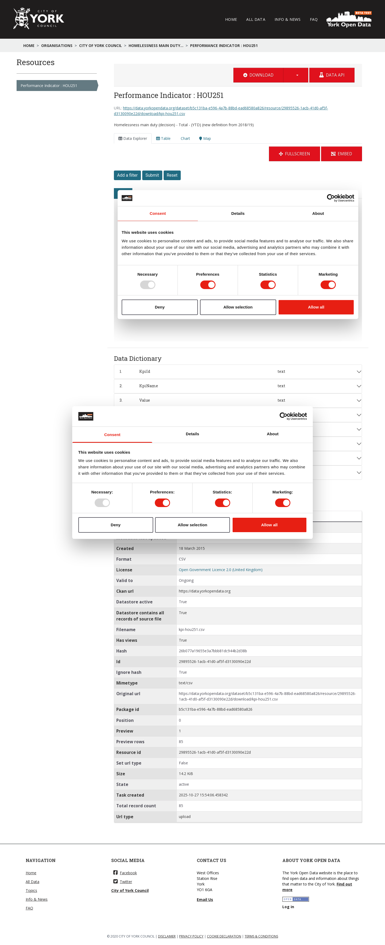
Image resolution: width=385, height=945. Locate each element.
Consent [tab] (112, 434)
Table (163, 138)
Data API (332, 75)
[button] (295, 75)
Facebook (125, 872)
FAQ (314, 19)
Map (205, 138)
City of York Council (100, 45)
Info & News (288, 19)
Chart (185, 138)
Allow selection (192, 525)
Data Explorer (132, 138)
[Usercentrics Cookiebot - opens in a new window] (283, 416)
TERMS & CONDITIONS (261, 936)
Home (231, 19)
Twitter (122, 881)
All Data (255, 19)
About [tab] (273, 434)
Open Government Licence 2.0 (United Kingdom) (221, 569)
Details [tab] (192, 434)
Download (258, 75)
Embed (341, 154)
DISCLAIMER (167, 936)
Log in (288, 906)
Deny (116, 525)
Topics (31, 890)
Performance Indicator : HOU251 (224, 45)
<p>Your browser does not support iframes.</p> (238, 254)
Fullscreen (294, 154)
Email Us (205, 899)
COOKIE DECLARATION (224, 936)
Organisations (56, 45)
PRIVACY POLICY (191, 936)
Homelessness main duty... (156, 45)
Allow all (269, 525)
